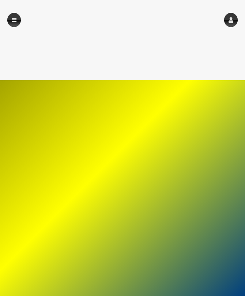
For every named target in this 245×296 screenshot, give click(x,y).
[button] (231, 20)
